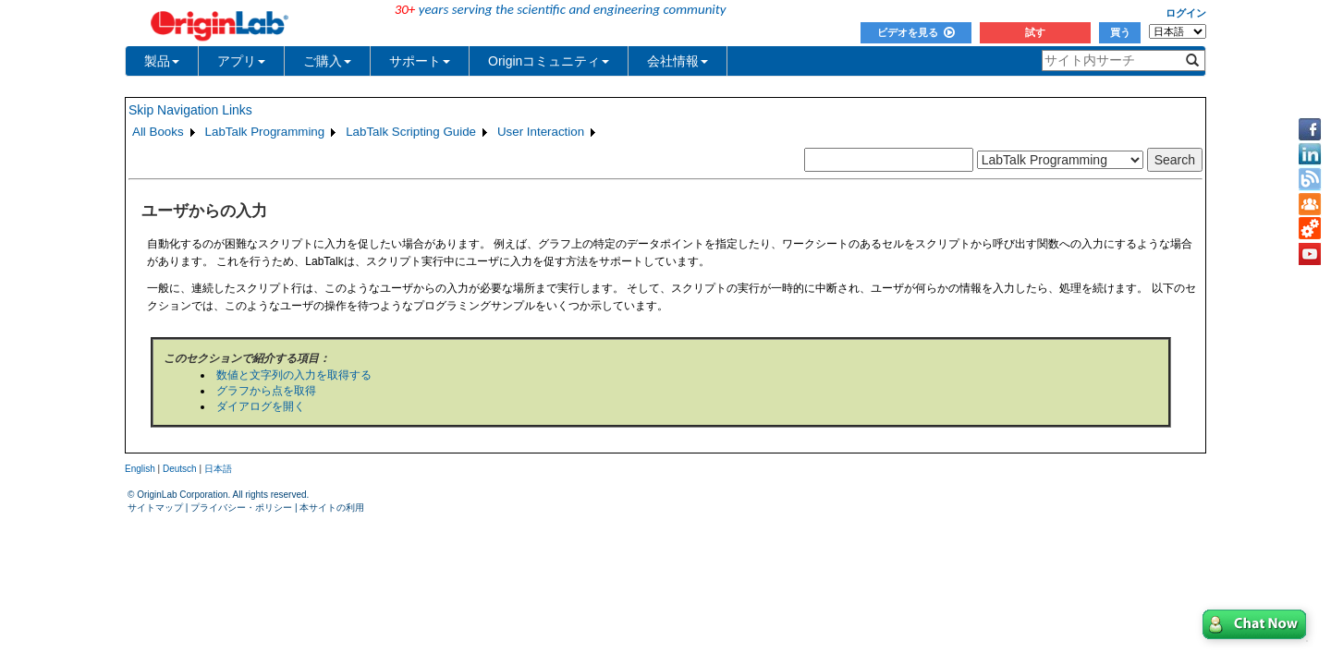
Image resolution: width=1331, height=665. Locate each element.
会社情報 (677, 61)
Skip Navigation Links (190, 110)
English (140, 469)
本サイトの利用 (331, 507)
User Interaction (540, 132)
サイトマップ (155, 507)
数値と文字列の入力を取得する (294, 375)
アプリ (241, 61)
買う (1120, 32)
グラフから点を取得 (266, 390)
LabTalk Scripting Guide (411, 132)
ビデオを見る (916, 32)
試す (1035, 32)
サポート (419, 61)
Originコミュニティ (548, 61)
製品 (161, 61)
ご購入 (327, 61)
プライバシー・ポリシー (241, 507)
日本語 (218, 469)
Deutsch (180, 469)
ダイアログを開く (260, 406)
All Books (158, 132)
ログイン (1186, 12)
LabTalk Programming (265, 132)
